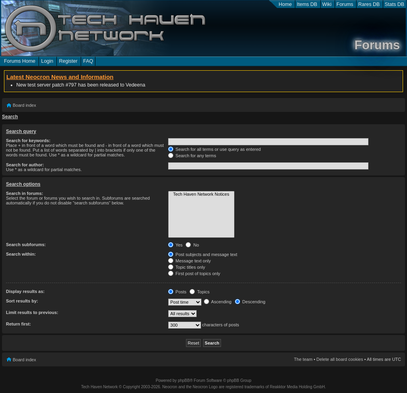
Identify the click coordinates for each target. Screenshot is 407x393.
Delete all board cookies (339, 359)
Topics (199, 291)
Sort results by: (22, 301)
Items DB (307, 4)
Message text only (189, 260)
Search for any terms (192, 155)
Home (285, 4)
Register (68, 61)
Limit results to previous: (32, 312)
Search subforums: (26, 244)
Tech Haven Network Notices (201, 194)
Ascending (218, 301)
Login (47, 61)
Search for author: (25, 164)
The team (303, 359)
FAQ (88, 61)
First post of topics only (194, 273)
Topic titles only (186, 267)
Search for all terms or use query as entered (214, 149)
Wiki (327, 4)
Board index (24, 105)
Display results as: (25, 291)
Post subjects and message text (202, 254)
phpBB (184, 380)
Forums (345, 4)
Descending (250, 301)
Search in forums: (24, 193)
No (192, 245)
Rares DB (369, 4)
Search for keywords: (28, 140)
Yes (175, 245)
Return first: (18, 324)
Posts (177, 291)
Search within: (21, 254)
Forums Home (19, 61)
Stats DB (394, 4)
